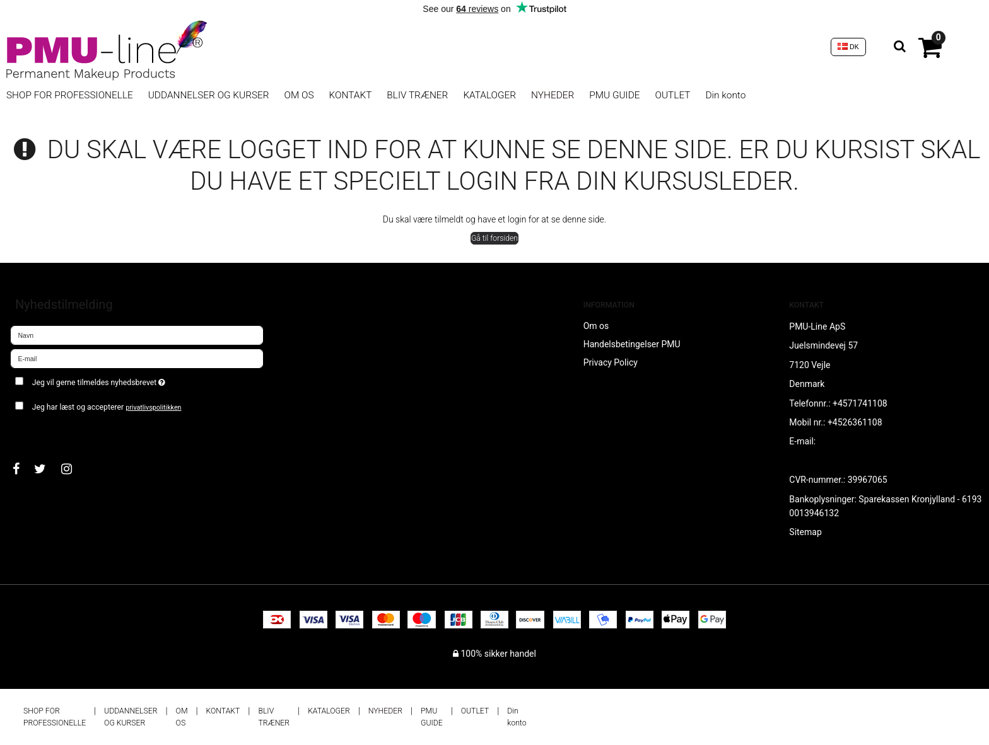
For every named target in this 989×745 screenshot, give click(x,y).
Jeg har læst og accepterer (107, 407)
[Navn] (137, 335)
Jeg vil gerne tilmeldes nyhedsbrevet (143, 379)
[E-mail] (137, 358)
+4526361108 (855, 422)
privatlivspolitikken (153, 407)
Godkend (42, 432)
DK (848, 46)
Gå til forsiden (494, 238)
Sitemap (805, 532)
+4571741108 (860, 403)
